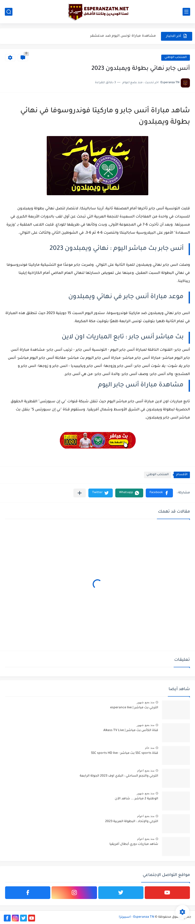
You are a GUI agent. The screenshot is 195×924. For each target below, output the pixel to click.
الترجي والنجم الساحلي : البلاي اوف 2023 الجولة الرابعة (119, 776)
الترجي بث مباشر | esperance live (134, 708)
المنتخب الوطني (176, 57)
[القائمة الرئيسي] (186, 12)
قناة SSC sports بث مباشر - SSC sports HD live (124, 753)
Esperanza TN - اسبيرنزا (136, 917)
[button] (159, 493)
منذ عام (149, 748)
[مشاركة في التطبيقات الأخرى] (79, 493)
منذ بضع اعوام (145, 770)
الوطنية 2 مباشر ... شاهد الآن (136, 799)
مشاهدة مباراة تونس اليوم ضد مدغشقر (123, 36)
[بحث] (8, 12)
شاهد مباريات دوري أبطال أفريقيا (133, 844)
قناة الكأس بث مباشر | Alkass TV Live (130, 730)
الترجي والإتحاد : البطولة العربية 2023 (131, 821)
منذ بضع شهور (145, 702)
